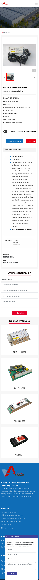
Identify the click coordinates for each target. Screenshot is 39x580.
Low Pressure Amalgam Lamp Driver (13, 518)
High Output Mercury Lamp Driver (12, 515)
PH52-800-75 (19, 455)
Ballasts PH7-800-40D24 (11, 263)
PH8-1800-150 (19, 421)
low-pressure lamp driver (9, 512)
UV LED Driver (6, 525)
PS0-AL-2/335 (19, 388)
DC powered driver (17, 91)
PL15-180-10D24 (8, 257)
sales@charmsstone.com (26, 131)
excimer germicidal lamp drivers (16, 243)
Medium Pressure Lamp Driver (11, 521)
